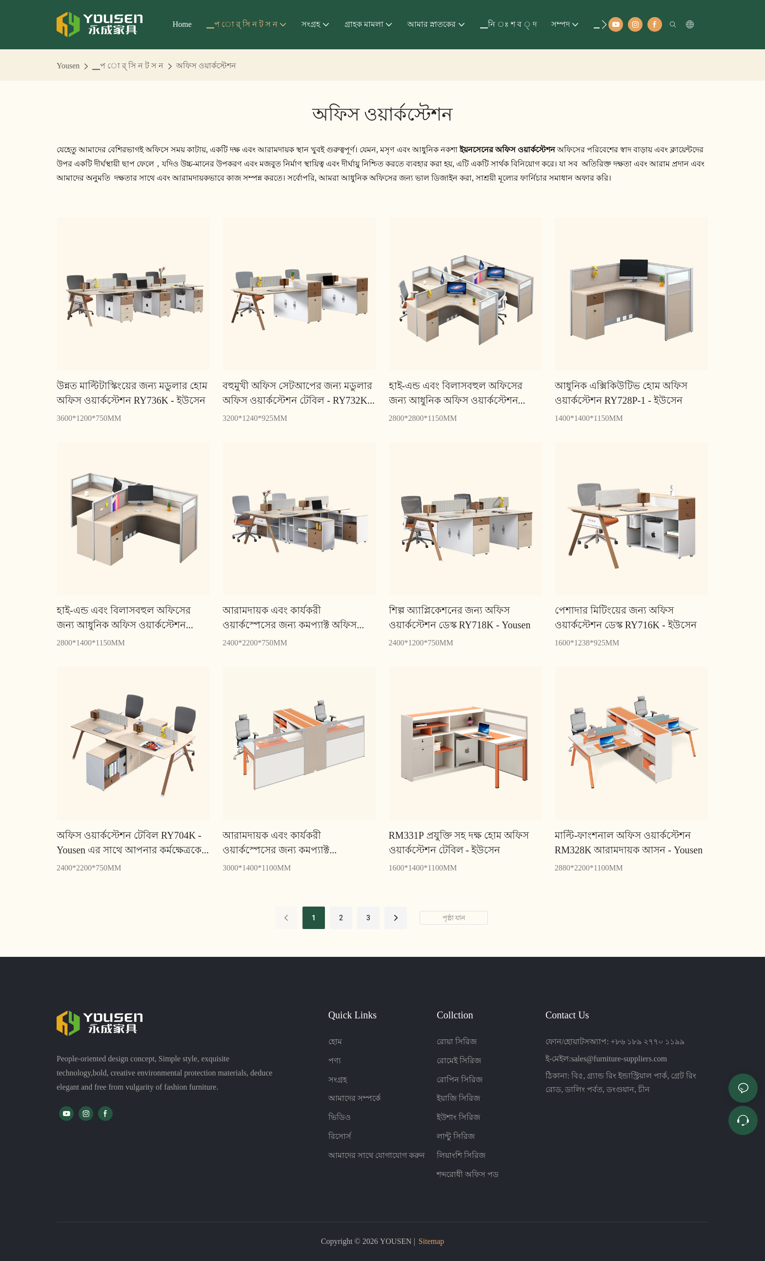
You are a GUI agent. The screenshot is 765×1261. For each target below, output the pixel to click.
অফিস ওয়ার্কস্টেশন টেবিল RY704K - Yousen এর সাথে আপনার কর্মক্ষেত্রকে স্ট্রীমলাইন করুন (129, 843)
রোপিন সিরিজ (460, 1079)
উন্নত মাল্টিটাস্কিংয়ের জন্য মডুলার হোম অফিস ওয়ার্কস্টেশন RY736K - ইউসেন (132, 393)
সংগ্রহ (337, 1079)
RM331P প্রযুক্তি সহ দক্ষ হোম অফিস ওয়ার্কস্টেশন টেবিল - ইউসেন (459, 842)
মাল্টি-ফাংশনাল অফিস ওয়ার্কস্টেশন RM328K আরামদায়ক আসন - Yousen (629, 842)
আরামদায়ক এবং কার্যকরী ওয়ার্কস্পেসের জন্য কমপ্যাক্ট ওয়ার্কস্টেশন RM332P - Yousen (283, 843)
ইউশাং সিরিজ (458, 1117)
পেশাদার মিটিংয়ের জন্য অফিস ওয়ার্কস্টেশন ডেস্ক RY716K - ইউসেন (626, 617)
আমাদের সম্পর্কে (354, 1098)
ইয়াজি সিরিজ (458, 1098)
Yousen (68, 65)
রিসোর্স (339, 1136)
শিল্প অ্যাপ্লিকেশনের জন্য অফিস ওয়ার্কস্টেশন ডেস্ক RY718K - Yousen (460, 617)
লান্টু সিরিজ (456, 1136)
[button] (604, 24)
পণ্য (334, 1060)
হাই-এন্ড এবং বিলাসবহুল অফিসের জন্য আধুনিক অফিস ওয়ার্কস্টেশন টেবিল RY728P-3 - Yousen (456, 394)
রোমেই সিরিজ (459, 1060)
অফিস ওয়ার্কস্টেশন (206, 65)
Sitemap (431, 1241)
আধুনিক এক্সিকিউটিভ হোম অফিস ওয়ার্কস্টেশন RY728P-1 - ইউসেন (621, 393)
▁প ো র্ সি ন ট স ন (127, 65)
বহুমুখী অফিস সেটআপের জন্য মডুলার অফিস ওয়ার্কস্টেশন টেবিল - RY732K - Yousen (297, 394)
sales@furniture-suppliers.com (619, 1058)
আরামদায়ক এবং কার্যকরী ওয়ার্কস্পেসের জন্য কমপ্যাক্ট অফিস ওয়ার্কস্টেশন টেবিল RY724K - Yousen (296, 618)
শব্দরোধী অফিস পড (468, 1174)
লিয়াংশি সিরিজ (461, 1155)
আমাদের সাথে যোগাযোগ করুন (376, 1155)
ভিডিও (339, 1117)
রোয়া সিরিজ (457, 1041)
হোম (335, 1041)
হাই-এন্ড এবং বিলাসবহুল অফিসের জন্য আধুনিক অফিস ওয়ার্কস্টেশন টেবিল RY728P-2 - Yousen (124, 618)
